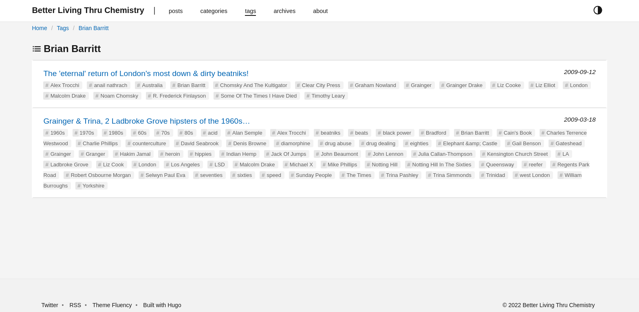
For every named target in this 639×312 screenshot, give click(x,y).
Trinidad (495, 175)
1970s (86, 133)
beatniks (330, 133)
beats (361, 133)
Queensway (500, 164)
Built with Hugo (162, 305)
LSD (219, 164)
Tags (63, 28)
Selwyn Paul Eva (165, 175)
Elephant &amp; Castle (470, 143)
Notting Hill (384, 164)
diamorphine (296, 143)
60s (142, 133)
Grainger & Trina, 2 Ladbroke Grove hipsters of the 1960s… (146, 121)
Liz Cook (113, 164)
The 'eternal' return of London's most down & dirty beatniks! (146, 73)
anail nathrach (111, 85)
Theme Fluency (113, 305)
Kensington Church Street (517, 154)
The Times (358, 175)
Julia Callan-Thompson (445, 154)
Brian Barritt (94, 28)
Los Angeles (185, 164)
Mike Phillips (342, 164)
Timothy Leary (328, 96)
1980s (116, 133)
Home (39, 28)
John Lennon (388, 154)
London (579, 85)
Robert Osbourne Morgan (101, 175)
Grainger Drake (464, 85)
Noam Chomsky (119, 96)
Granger (95, 154)
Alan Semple (247, 133)
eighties (419, 143)
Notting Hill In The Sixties (442, 164)
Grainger (421, 85)
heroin (172, 154)
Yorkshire (94, 186)
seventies (211, 175)
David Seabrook (200, 143)
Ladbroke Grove (69, 164)
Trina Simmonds (452, 175)
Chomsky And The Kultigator (253, 85)
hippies (203, 154)
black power (397, 133)
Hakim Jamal (135, 154)
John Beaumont (339, 154)
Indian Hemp (241, 154)
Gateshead (569, 143)
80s (189, 133)
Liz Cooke (509, 85)
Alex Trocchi (65, 85)
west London (535, 175)
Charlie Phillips (100, 143)
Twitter (49, 305)
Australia (152, 85)
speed (274, 175)
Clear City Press (321, 85)
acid (213, 133)
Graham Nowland (375, 85)
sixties (244, 175)
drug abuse (338, 143)
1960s (58, 133)
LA (565, 154)
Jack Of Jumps (288, 154)
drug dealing (381, 143)
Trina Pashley (402, 175)
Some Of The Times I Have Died (258, 96)
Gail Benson (526, 143)
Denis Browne (249, 143)
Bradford (436, 133)
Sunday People (314, 175)
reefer (536, 164)
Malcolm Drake (68, 96)
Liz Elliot (545, 85)
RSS (75, 305)
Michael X (301, 164)
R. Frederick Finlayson (179, 96)
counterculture (149, 143)
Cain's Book (518, 133)
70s (165, 133)
